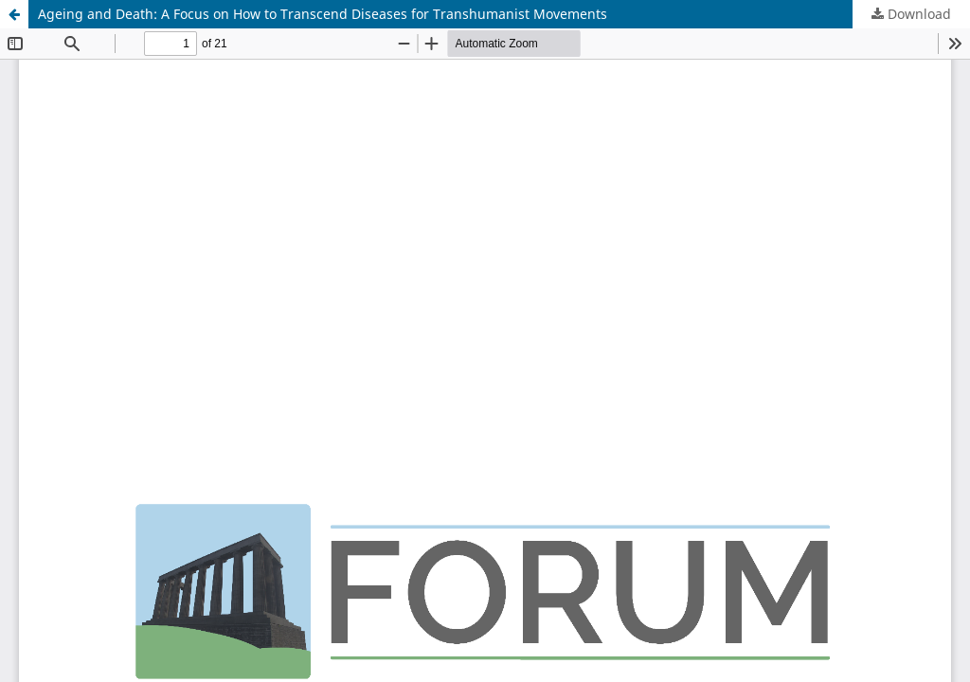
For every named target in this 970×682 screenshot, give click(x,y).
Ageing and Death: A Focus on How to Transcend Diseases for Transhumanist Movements (322, 14)
